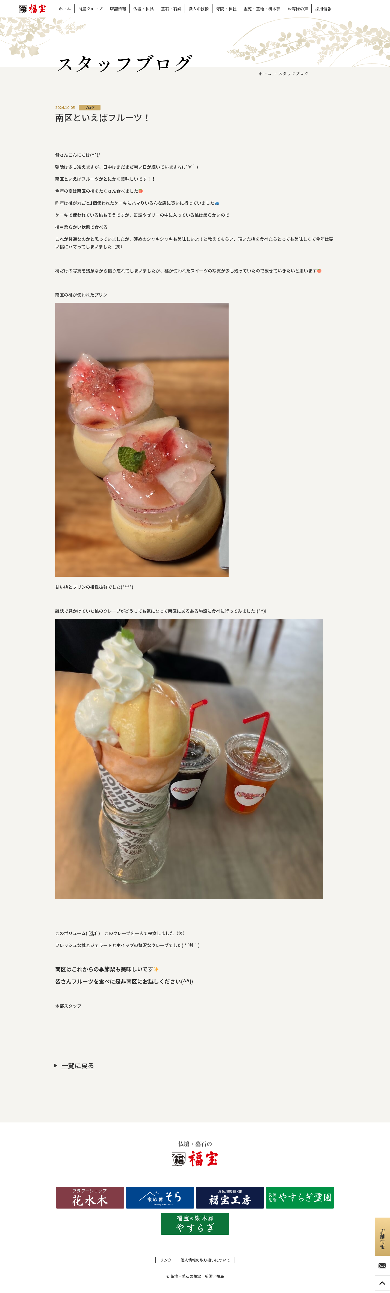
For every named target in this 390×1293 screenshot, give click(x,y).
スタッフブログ (293, 73)
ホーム (264, 73)
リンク (166, 1260)
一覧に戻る (77, 1065)
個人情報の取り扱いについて (205, 1260)
